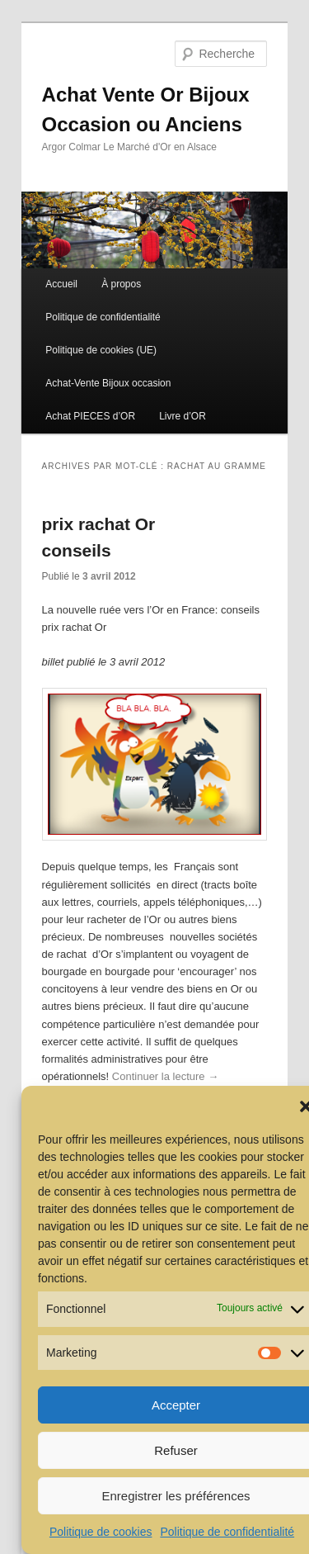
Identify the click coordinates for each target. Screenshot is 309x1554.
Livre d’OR (182, 416)
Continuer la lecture (165, 1076)
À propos (121, 284)
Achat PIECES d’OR (90, 416)
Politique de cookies (100, 1531)
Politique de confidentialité (227, 1531)
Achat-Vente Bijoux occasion (108, 383)
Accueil (61, 284)
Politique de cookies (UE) (101, 350)
